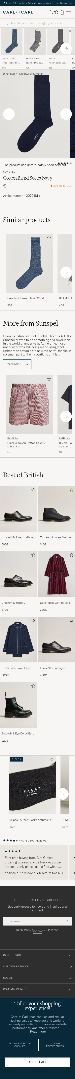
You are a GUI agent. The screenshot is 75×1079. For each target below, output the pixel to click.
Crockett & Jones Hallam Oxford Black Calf (17, 537)
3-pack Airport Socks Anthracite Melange (30, 820)
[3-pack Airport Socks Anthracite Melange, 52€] (32, 792)
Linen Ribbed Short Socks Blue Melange (11, 63)
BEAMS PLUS (32, 58)
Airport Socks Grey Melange (57, 63)
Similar (27, 220)
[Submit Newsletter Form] (67, 921)
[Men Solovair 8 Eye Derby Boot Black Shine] (18, 705)
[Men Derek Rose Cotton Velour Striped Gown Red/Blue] (56, 574)
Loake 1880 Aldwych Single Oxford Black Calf (55, 668)
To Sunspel (17, 364)
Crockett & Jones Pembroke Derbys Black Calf (16, 603)
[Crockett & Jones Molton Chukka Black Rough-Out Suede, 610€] (56, 516)
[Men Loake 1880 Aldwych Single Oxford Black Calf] (56, 639)
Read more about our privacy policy (37, 931)
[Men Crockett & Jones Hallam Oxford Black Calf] (18, 509)
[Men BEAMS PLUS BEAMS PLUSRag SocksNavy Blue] (35, 41)
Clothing (9, 74)
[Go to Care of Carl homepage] (18, 12)
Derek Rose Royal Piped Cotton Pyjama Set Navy (17, 668)
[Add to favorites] (48, 238)
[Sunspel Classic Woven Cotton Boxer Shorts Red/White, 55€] (29, 414)
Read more (38, 1031)
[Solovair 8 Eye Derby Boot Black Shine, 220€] (18, 712)
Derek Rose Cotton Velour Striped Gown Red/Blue (56, 603)
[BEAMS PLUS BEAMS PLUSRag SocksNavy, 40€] (35, 48)
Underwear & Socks (31, 74)
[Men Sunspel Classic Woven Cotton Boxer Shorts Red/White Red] (29, 404)
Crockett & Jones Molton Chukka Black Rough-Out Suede (56, 537)
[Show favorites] (56, 12)
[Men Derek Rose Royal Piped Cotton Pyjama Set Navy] (18, 639)
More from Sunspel (30, 323)
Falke (52, 58)
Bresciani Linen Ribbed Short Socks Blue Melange (25, 298)
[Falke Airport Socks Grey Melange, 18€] (58, 48)
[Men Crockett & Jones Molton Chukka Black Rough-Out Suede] (56, 509)
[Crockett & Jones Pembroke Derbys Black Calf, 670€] (18, 581)
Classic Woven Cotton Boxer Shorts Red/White (25, 443)
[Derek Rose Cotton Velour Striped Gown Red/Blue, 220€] (56, 581)
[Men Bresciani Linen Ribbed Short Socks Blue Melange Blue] (11, 41)
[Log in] (51, 12)
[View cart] (62, 12)
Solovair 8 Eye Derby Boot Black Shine (18, 734)
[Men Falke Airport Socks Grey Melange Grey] (58, 41)
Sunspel (9, 171)
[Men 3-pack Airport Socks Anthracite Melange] (32, 785)
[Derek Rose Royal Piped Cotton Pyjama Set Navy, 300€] (18, 647)
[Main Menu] (68, 12)
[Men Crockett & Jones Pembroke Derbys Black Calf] (18, 574)
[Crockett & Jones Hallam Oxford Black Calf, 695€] (18, 516)
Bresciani (8, 58)
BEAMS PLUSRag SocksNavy (33, 63)
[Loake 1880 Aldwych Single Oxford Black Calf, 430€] (56, 647)
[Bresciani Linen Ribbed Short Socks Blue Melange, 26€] (11, 48)
